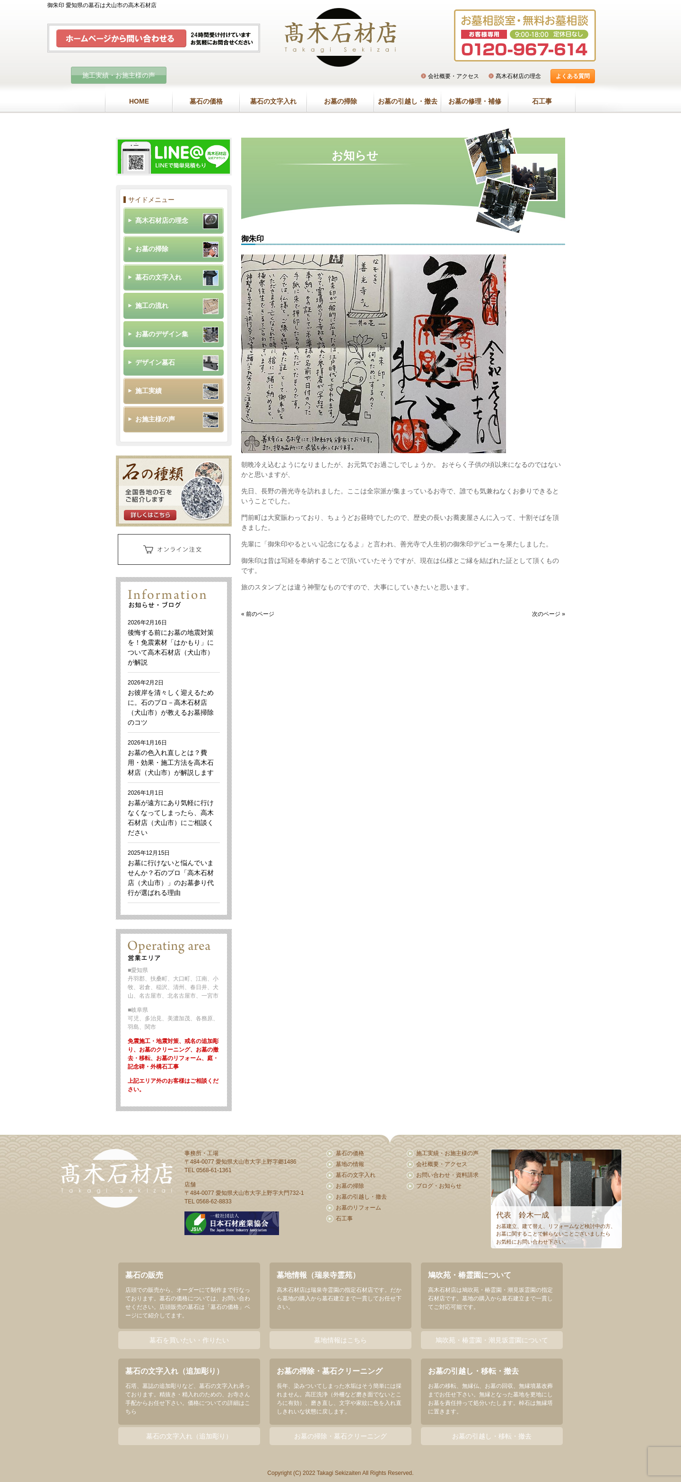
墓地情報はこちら (340, 1340)
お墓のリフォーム (358, 1207)
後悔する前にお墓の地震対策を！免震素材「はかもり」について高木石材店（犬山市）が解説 (171, 642)
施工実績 (148, 391)
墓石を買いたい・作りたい (189, 1340)
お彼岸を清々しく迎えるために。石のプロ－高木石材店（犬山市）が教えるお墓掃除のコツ (171, 702)
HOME (139, 101)
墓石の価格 (206, 101)
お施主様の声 (155, 419)
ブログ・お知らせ (439, 1186)
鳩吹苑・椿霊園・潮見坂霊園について (492, 1340)
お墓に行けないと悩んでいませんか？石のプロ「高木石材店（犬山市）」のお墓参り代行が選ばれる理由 (171, 873)
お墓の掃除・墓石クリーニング (340, 1436)
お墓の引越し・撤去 (407, 101)
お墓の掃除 (340, 101)
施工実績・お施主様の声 (118, 75)
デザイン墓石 (155, 362)
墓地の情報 (350, 1164)
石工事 (542, 101)
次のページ (546, 614)
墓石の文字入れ (273, 101)
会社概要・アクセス (453, 76)
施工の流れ (151, 305)
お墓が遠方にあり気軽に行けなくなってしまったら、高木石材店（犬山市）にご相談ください (171, 812)
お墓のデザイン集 (161, 334)
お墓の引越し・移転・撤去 (492, 1436)
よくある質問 (573, 76)
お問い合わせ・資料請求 (447, 1175)
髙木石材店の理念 (518, 76)
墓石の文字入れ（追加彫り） (189, 1436)
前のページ (260, 614)
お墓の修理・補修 (474, 101)
